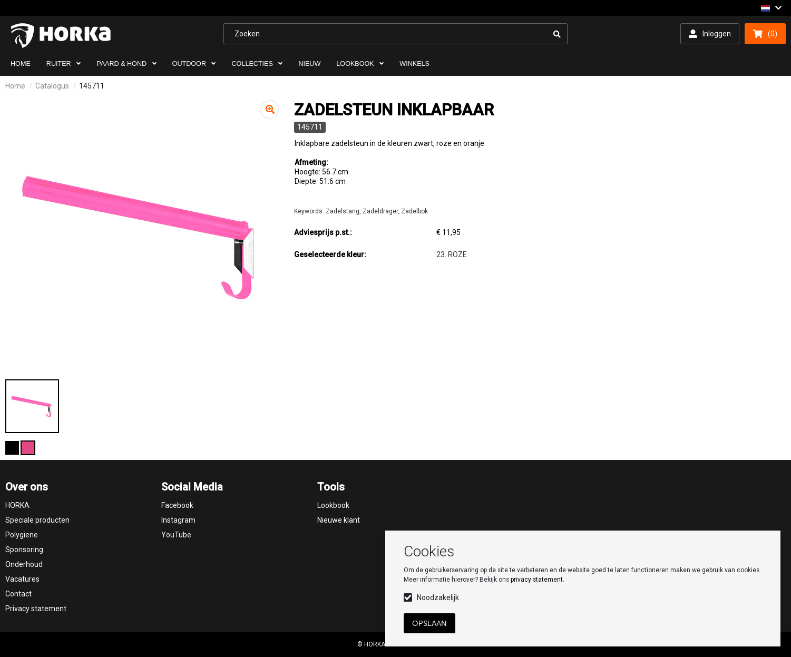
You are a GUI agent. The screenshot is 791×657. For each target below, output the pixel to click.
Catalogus (52, 86)
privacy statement (537, 579)
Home (15, 86)
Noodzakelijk (438, 597)
